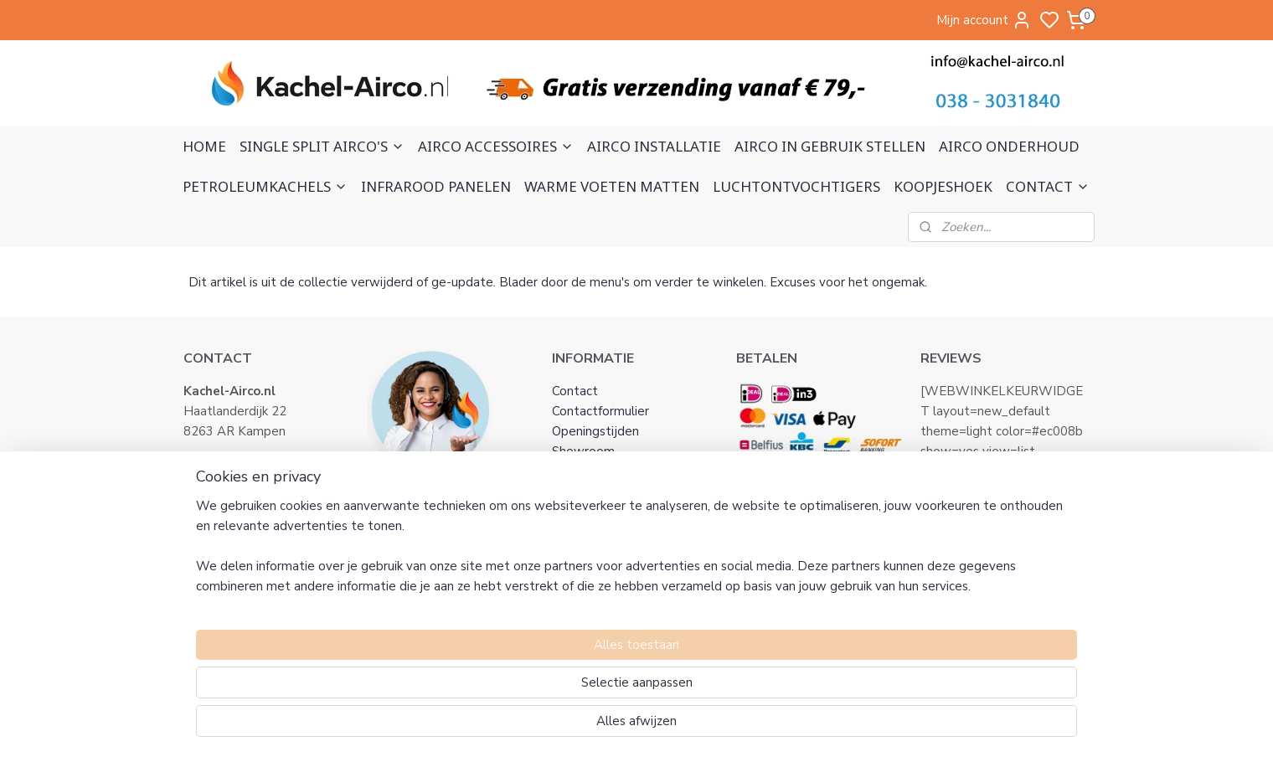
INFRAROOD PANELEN (436, 186)
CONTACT (1048, 186)
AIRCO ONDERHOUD (1009, 146)
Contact (575, 391)
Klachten (577, 511)
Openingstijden (595, 431)
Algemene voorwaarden (622, 471)
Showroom (583, 451)
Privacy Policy (591, 491)
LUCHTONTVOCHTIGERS (796, 186)
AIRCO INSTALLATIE (654, 146)
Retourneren (588, 531)
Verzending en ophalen (617, 551)
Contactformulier (600, 411)
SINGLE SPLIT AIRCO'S (322, 146)
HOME (204, 146)
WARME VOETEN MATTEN (611, 186)
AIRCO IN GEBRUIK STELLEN (829, 146)
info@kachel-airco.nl (260, 471)
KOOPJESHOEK (943, 186)
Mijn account (984, 20)
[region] (526, 686)
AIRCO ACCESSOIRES (496, 146)
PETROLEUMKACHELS (265, 186)
